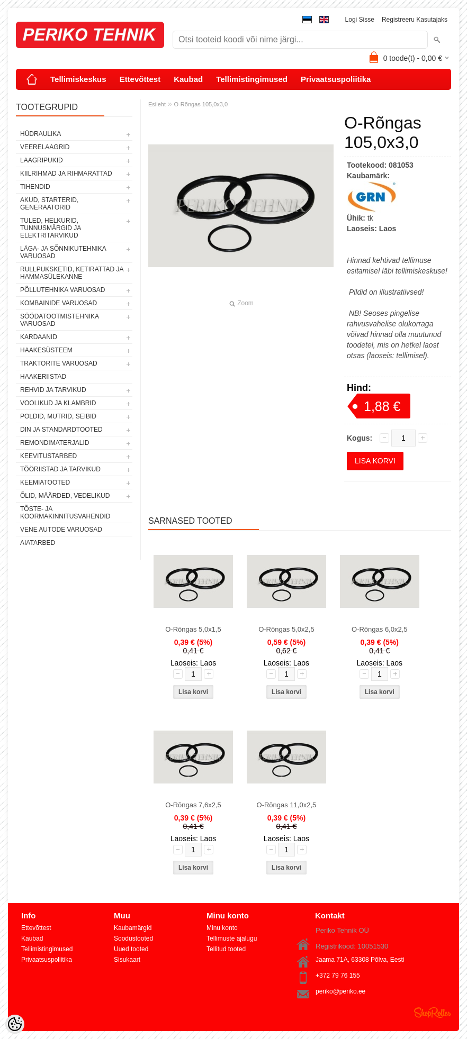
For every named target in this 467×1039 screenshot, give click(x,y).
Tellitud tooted (226, 949)
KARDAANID (38, 337)
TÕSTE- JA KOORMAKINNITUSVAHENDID (65, 512)
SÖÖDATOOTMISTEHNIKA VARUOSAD (59, 320)
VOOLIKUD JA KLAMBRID (58, 403)
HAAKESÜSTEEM (46, 350)
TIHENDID (35, 186)
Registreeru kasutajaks (414, 19)
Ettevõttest (140, 79)
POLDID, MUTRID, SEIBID (58, 416)
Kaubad (188, 79)
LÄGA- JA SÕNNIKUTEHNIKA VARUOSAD (63, 252)
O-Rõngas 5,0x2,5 (286, 629)
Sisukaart (127, 959)
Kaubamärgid (132, 928)
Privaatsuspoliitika (336, 79)
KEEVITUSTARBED (48, 456)
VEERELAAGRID (44, 147)
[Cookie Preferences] (14, 1024)
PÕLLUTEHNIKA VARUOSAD (62, 290)
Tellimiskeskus (78, 79)
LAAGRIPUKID (41, 160)
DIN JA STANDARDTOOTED (61, 429)
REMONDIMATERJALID (54, 442)
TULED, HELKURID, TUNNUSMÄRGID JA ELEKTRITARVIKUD (50, 228)
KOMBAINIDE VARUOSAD (58, 303)
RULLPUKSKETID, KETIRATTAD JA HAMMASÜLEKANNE (71, 273)
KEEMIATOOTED (45, 482)
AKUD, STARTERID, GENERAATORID (49, 203)
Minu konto (222, 928)
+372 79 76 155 (338, 975)
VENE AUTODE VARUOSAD (61, 529)
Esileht (157, 104)
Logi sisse (359, 19)
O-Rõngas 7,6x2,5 (193, 805)
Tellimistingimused (252, 79)
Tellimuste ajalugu (231, 938)
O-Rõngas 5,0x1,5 (193, 629)
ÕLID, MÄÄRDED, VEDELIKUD (65, 495)
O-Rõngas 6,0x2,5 (380, 629)
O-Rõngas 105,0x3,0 (201, 104)
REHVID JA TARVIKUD (53, 390)
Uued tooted (131, 949)
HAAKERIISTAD (43, 376)
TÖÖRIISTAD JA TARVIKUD (60, 469)
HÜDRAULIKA (40, 134)
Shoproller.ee (432, 1012)
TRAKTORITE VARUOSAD (58, 363)
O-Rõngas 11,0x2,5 (287, 805)
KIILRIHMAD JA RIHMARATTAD (66, 173)
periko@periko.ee (340, 991)
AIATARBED (37, 542)
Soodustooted (133, 938)
